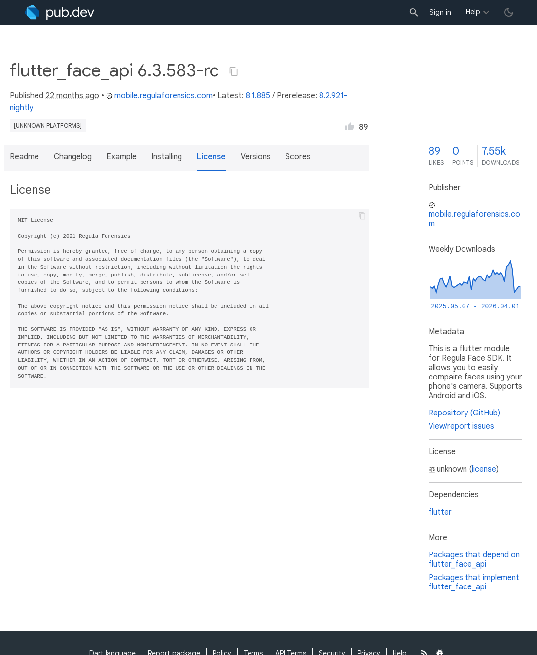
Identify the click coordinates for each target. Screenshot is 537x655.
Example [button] (122, 157)
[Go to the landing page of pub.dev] (59, 12)
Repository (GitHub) (464, 413)
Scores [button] (298, 157)
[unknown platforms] (48, 125)
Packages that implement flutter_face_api (474, 582)
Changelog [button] (73, 157)
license (484, 469)
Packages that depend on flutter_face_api (474, 559)
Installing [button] (166, 157)
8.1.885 (258, 96)
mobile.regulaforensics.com (159, 96)
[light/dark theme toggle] (509, 12)
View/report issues (461, 426)
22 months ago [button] (72, 96)
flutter (440, 512)
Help (473, 11)
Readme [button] (24, 157)
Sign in (440, 12)
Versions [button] (256, 157)
